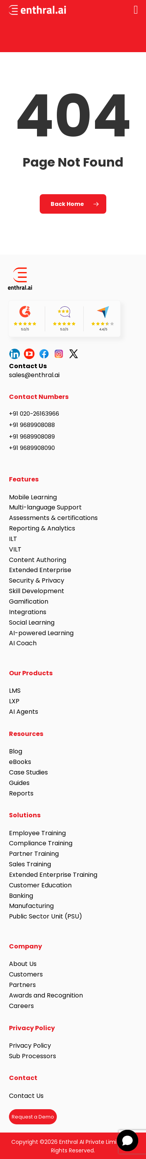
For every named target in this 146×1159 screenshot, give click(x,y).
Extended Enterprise (40, 569)
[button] (127, 1140)
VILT (15, 549)
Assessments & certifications (53, 517)
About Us (23, 963)
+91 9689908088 (32, 425)
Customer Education (40, 885)
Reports (21, 793)
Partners (22, 984)
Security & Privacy (36, 580)
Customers (26, 974)
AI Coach (23, 643)
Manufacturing (31, 905)
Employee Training (37, 833)
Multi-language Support (45, 507)
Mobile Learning (33, 497)
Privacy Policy (30, 1045)
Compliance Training (40, 843)
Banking (21, 895)
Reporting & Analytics (42, 528)
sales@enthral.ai (34, 375)
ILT (13, 538)
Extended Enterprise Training (53, 874)
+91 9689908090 (32, 448)
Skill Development (36, 591)
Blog (15, 751)
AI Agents (23, 711)
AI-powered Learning (41, 633)
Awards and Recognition (46, 995)
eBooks (20, 761)
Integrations (27, 612)
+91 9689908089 (32, 436)
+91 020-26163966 (34, 413)
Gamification (28, 601)
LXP (14, 701)
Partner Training (34, 853)
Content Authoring (37, 559)
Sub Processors (32, 1056)
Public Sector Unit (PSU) (45, 916)
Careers (21, 1005)
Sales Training (30, 864)
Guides (19, 782)
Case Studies (28, 772)
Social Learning (32, 622)
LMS (15, 690)
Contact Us (26, 1095)
